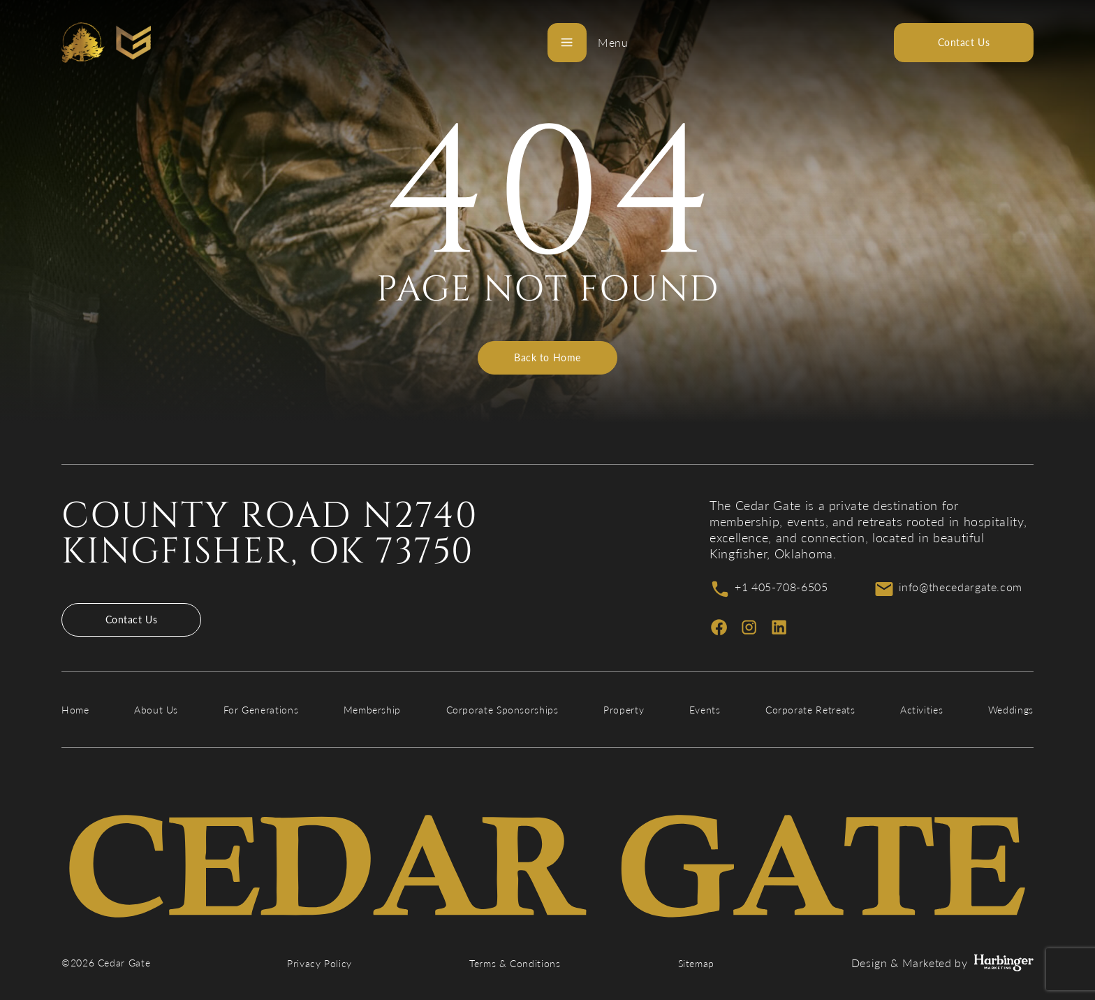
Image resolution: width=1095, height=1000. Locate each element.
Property (623, 710)
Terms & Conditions (515, 963)
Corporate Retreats (810, 710)
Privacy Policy (319, 963)
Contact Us (131, 619)
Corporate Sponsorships (502, 710)
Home (75, 710)
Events (705, 710)
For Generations (261, 710)
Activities (921, 710)
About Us (156, 710)
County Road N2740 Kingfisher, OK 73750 (269, 534)
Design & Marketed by (942, 963)
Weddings (1011, 710)
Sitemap (696, 963)
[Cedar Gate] (106, 42)
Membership (372, 710)
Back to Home (547, 357)
